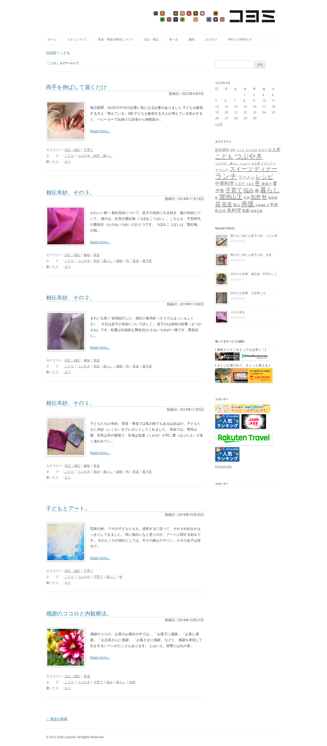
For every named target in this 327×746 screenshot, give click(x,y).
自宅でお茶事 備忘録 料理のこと (254, 274)
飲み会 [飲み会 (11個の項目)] (220, 210)
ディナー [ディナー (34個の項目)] (265, 169)
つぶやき (83, 261)
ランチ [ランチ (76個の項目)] (226, 176)
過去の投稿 (57, 718)
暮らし (108, 261)
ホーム (51, 39)
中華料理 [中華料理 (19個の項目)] (224, 183)
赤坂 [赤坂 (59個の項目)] (247, 203)
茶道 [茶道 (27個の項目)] (227, 204)
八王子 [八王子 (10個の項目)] (240, 183)
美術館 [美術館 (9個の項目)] (273, 197)
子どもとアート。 (68, 508)
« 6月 (218, 124)
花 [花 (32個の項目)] (218, 204)
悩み (109, 682)
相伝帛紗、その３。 (70, 192)
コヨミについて (77, 39)
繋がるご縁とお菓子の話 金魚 (251, 255)
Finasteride (223, 466)
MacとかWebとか (240, 39)
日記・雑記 (151, 39)
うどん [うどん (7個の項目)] (240, 150)
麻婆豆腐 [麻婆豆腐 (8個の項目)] (256, 211)
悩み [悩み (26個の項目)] (248, 190)
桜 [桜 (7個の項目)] (216, 197)
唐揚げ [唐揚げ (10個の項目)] (266, 183)
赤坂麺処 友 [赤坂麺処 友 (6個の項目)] (262, 205)
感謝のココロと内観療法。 (79, 613)
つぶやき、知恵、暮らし (94, 155)
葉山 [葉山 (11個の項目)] (236, 204)
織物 (119, 261)
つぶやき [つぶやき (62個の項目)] (248, 156)
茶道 (96, 255)
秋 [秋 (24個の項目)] (264, 196)
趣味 (192, 39)
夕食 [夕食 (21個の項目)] (219, 190)
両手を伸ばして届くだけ (76, 86)
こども (69, 155)
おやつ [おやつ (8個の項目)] (262, 150)
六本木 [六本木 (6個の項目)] (250, 184)
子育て (88, 150)
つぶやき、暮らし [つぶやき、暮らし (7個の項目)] (227, 163)
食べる (173, 39)
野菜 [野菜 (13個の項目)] (274, 204)
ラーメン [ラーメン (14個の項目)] (246, 177)
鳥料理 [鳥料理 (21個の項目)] (234, 210)
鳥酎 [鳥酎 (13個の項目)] (246, 210)
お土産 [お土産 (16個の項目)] (274, 149)
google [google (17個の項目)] (222, 149)
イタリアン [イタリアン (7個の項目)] (268, 163)
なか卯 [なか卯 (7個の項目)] (255, 163)
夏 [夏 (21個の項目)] (275, 183)
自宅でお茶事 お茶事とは (248, 293)
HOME (51, 52)
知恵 (132, 682)
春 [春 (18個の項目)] (257, 190)
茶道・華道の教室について (115, 39)
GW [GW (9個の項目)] (232, 150)
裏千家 (147, 261)
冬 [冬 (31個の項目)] (257, 183)
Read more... (100, 131)
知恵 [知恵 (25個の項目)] (256, 196)
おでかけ (211, 39)
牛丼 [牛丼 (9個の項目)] (246, 197)
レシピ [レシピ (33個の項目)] (264, 176)
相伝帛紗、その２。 (70, 297)
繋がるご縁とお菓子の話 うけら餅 (254, 236)
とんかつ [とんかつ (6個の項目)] (245, 163)
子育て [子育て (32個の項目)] (233, 190)
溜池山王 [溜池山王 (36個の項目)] (230, 196)
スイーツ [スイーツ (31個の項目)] (241, 169)
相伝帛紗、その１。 (70, 402)
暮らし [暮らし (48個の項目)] (270, 189)
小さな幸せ (237, 312)
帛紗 (96, 261)
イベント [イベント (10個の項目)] (222, 169)
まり (67, 161)
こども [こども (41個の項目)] (224, 156)
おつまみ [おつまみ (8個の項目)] (251, 150)
